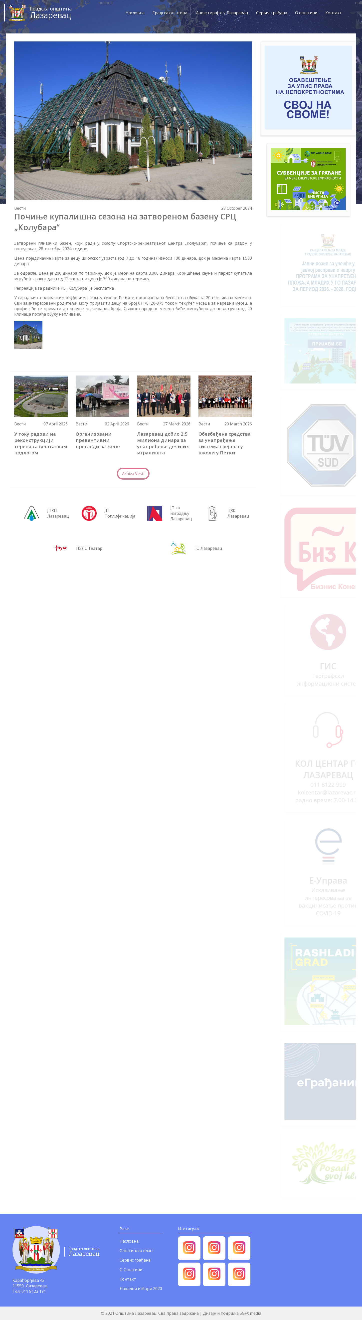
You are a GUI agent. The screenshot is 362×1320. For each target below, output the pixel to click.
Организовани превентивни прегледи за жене (98, 440)
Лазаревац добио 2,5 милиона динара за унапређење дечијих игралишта (163, 443)
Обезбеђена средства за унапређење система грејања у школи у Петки (224, 443)
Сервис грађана (269, 12)
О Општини (131, 1269)
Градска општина (168, 12)
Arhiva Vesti (133, 473)
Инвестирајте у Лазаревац (219, 12)
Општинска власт (137, 1250)
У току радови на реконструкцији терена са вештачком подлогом (40, 443)
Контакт (332, 12)
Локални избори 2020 (141, 1288)
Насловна (133, 12)
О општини (304, 12)
